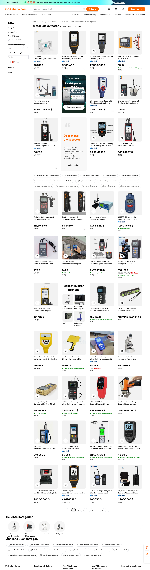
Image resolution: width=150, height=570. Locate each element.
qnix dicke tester (131, 181)
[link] (147, 547)
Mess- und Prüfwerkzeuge (74, 21)
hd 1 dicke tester (109, 186)
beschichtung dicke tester (39, 545)
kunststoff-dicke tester (111, 545)
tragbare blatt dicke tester (87, 545)
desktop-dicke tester (16, 545)
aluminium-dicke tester (63, 181)
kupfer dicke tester (77, 550)
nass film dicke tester (56, 550)
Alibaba (35, 21)
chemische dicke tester (49, 555)
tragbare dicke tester (90, 176)
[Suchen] (92, 9)
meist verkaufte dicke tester (67, 186)
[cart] (116, 9)
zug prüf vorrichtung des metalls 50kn (22, 555)
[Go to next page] (107, 510)
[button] (84, 9)
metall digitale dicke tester (109, 181)
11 (102, 510)
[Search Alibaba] (57, 9)
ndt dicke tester (109, 176)
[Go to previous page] (69, 510)
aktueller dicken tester (16, 550)
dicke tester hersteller (129, 176)
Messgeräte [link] (91, 21)
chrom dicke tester (42, 181)
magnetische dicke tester (99, 550)
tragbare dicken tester (86, 181)
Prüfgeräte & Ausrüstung (51, 21)
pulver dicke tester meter (130, 186)
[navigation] (18, 266)
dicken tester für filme (92, 555)
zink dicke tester (70, 176)
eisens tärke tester (90, 186)
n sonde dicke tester (71, 555)
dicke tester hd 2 (120, 550)
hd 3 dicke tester (37, 550)
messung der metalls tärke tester (46, 176)
